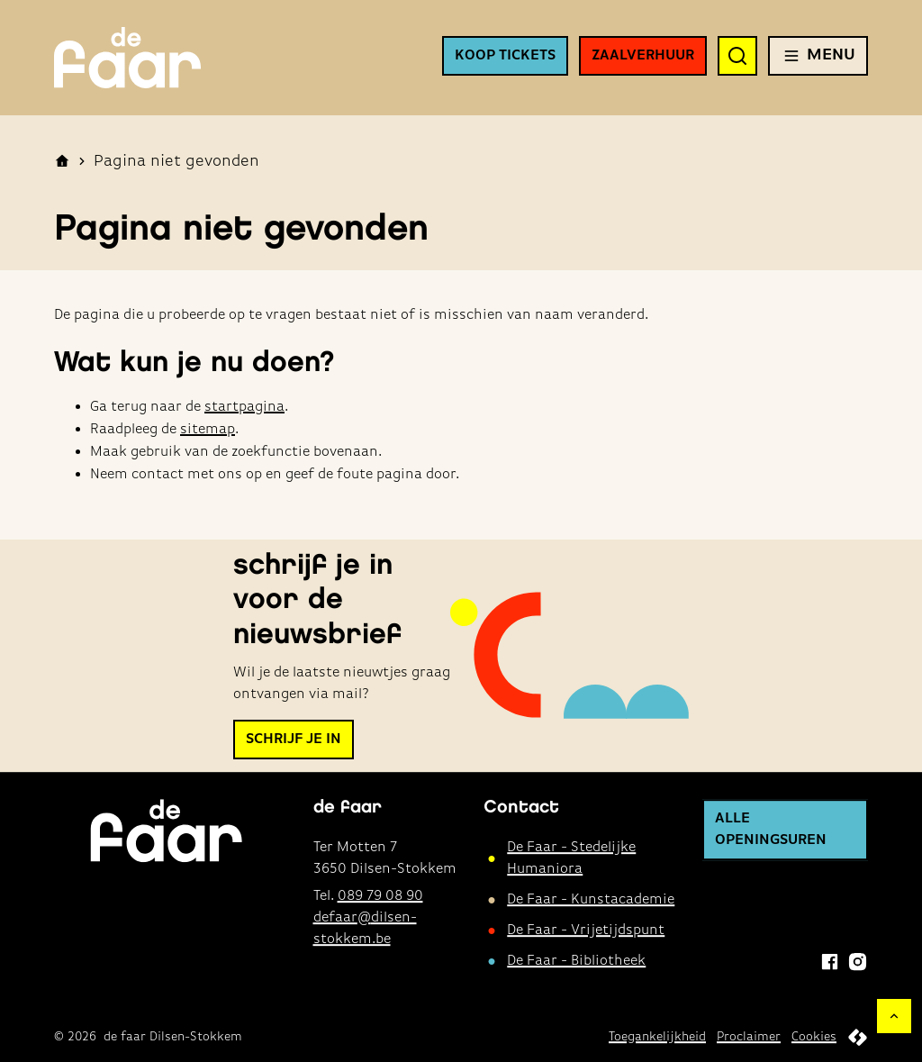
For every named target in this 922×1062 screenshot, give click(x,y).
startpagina (244, 407)
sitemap (207, 429)
